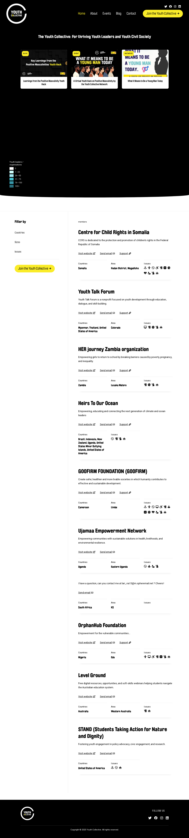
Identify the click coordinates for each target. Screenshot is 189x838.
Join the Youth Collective (162, 13)
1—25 (17, 172)
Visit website (85, 253)
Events (107, 13)
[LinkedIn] (179, 6)
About (93, 13)
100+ (17, 186)
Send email (106, 253)
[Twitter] (165, 6)
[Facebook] (170, 6)
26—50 (18, 175)
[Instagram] (175, 6)
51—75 (18, 179)
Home (81, 13)
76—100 (18, 182)
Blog (118, 13)
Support (124, 253)
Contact (131, 13)
